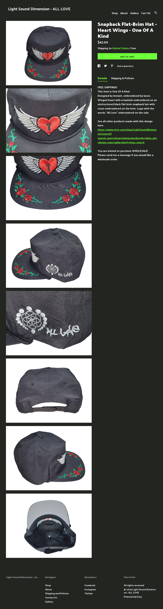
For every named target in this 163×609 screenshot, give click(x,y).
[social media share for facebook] (99, 66)
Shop (115, 13)
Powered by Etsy (133, 597)
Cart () (145, 13)
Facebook (90, 585)
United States (120, 48)
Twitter (89, 593)
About (124, 13)
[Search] (156, 13)
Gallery (134, 13)
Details (103, 78)
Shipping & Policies (122, 78)
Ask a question (125, 66)
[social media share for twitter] (105, 66)
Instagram (90, 589)
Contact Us (51, 597)
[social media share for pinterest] (112, 66)
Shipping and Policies (57, 593)
